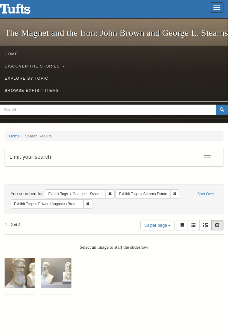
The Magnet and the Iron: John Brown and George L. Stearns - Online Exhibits (23, 10)
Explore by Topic (26, 78)
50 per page (157, 225)
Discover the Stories (34, 66)
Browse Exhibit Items (32, 90)
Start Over (205, 194)
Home (11, 54)
